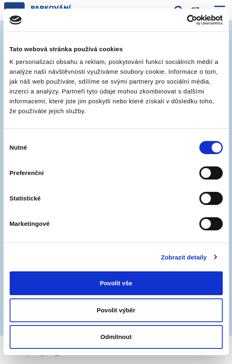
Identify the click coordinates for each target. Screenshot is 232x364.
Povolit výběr (115, 310)
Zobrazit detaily (184, 257)
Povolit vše (116, 283)
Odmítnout (116, 336)
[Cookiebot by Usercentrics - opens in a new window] (187, 20)
